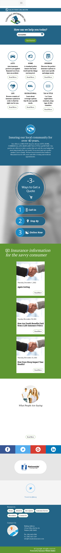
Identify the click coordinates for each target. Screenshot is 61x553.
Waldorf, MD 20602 (30, 530)
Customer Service (42, 511)
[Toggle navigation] (21, 3)
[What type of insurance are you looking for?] (30, 34)
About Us (19, 511)
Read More (13, 77)
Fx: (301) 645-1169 (30, 537)
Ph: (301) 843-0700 (30, 534)
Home (11, 511)
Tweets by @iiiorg (31, 497)
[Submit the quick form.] (30, 40)
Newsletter (12, 516)
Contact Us (23, 516)
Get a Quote (29, 511)
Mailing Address (29, 526)
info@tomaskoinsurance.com (34, 539)
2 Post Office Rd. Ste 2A (32, 528)
